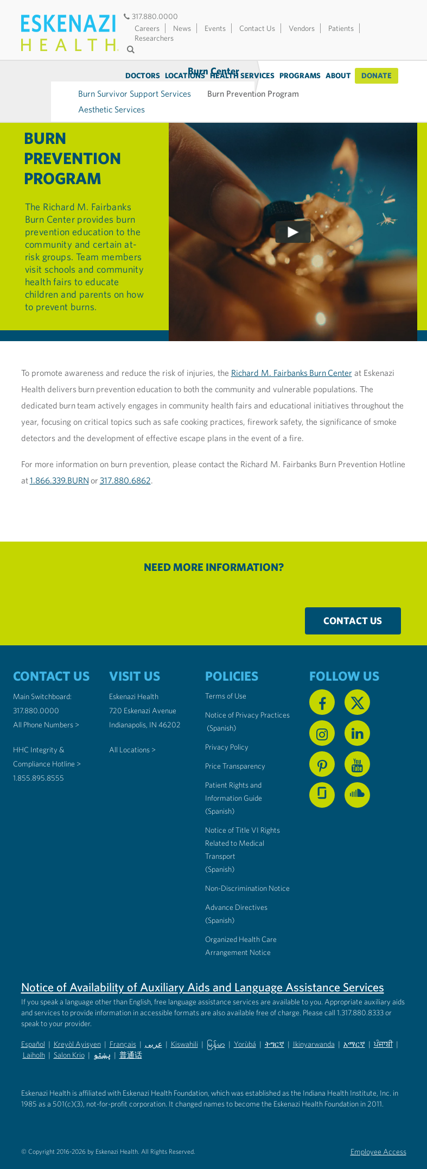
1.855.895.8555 (38, 757)
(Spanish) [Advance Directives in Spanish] (219, 899)
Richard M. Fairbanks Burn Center (291, 352)
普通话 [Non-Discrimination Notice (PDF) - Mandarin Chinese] (130, 1034)
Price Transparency (235, 745)
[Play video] (292, 211)
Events (215, 28)
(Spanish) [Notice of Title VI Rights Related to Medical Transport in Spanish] (219, 848)
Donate (376, 75)
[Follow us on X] (357, 681)
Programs (300, 75)
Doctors (142, 75)
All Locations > (132, 729)
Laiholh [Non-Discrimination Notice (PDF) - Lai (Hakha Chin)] (34, 1034)
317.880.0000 (150, 16)
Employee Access (378, 1131)
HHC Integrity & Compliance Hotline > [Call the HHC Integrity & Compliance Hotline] (47, 736)
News (182, 28)
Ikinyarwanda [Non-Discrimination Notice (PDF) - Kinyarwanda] (314, 1023)
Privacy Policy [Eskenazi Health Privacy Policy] (226, 726)
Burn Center (51, 80)
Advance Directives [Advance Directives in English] (236, 886)
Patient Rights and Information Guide (233, 770)
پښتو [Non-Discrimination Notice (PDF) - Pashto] (102, 1034)
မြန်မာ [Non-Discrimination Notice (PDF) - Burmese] (216, 1023)
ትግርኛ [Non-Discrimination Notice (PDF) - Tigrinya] (274, 1023)
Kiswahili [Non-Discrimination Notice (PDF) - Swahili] (184, 1023)
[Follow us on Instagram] (322, 712)
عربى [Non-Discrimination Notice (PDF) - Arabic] (153, 1023)
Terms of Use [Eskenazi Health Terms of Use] (225, 675)
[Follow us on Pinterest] (322, 743)
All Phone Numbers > (46, 704)
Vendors (302, 28)
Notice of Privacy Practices (247, 694)
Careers (147, 28)
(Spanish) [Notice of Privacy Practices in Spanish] (221, 707)
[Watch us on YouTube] (357, 743)
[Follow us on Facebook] (322, 681)
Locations (185, 75)
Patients (341, 28)
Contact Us (257, 28)
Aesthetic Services (152, 88)
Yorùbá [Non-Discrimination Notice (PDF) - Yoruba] (245, 1023)
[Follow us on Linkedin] (357, 712)
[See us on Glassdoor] (322, 774)
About (338, 75)
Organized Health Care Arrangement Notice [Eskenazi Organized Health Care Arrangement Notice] (241, 925)
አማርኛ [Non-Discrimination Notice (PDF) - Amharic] (354, 1023)
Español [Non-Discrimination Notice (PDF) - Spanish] (33, 1023)
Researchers (154, 38)
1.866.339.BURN (59, 459)
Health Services (242, 75)
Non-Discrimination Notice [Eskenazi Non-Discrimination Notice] (247, 867)
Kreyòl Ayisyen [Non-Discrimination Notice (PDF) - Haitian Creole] (77, 1023)
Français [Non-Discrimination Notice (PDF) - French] (123, 1023)
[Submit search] (132, 49)
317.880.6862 (125, 459)
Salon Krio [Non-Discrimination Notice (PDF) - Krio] (69, 1034)
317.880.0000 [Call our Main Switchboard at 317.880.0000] (36, 690)
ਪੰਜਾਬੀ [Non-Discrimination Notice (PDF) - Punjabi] (383, 1023)
